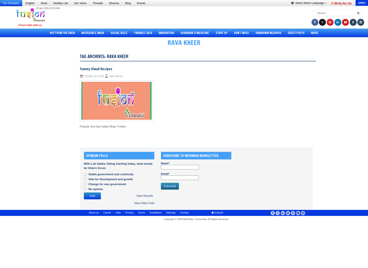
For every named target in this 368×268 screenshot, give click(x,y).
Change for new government (107, 184)
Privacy (129, 212)
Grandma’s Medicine (194, 33)
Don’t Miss (239, 33)
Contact (184, 212)
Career (107, 212)
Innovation (167, 33)
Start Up (221, 33)
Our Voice (80, 3)
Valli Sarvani (116, 76)
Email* (180, 176)
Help (118, 212)
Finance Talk (144, 33)
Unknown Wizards (266, 33)
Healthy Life (60, 3)
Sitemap (171, 212)
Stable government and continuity (110, 174)
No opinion (95, 189)
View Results (144, 195)
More (310, 33)
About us (94, 212)
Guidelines (155, 212)
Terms (141, 212)
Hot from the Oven (66, 33)
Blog (128, 3)
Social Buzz (121, 33)
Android (217, 212)
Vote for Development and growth (110, 179)
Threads (98, 3)
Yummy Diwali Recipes (96, 69)
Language (308, 3)
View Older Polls (144, 203)
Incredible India (96, 33)
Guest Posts (293, 33)
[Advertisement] (185, 17)
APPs (361, 3)
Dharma (114, 3)
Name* (180, 165)
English (30, 3)
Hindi (44, 3)
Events (141, 3)
